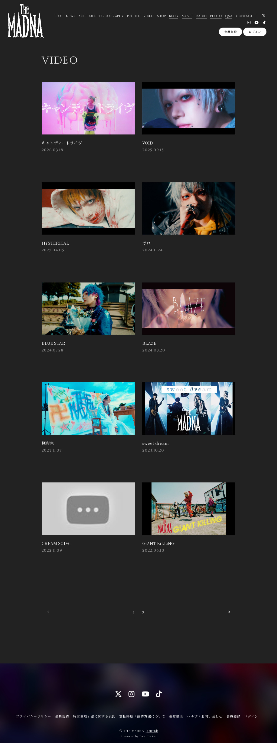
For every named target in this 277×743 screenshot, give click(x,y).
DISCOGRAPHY (111, 16)
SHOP (161, 16)
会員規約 (62, 714)
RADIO (201, 16)
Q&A (228, 16)
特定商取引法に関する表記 (94, 714)
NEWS (70, 16)
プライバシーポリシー (33, 714)
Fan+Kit (152, 729)
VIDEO (148, 16)
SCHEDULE (87, 16)
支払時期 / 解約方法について (142, 714)
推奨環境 (176, 714)
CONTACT (244, 16)
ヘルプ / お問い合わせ (204, 714)
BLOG (173, 16)
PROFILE (133, 16)
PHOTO (216, 16)
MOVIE (187, 16)
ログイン (255, 31)
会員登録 (230, 31)
